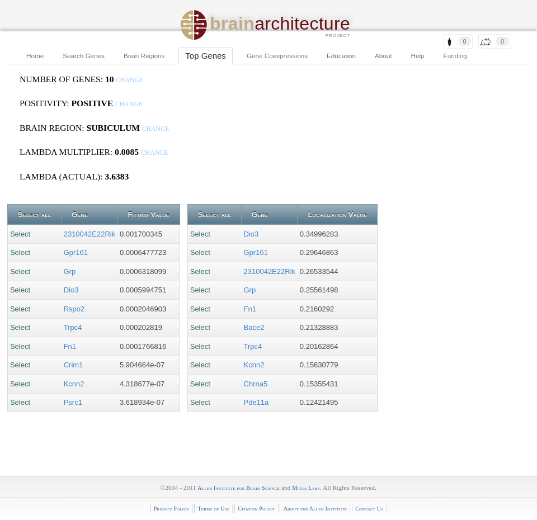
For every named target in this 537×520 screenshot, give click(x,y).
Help (418, 55)
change (129, 80)
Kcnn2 (74, 384)
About (383, 55)
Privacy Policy (172, 508)
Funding (455, 55)
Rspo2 (74, 309)
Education (341, 55)
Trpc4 (73, 327)
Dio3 (71, 290)
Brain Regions (144, 55)
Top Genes (205, 55)
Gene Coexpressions (277, 55)
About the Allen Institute (315, 508)
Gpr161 (76, 252)
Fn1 (70, 346)
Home (35, 55)
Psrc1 (73, 402)
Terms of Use (213, 508)
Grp (70, 271)
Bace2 (254, 327)
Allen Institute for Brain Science (238, 488)
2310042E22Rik (90, 234)
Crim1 (73, 365)
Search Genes (84, 55)
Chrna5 (256, 384)
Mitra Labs (305, 488)
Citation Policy (256, 508)
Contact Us (369, 508)
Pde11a (256, 402)
